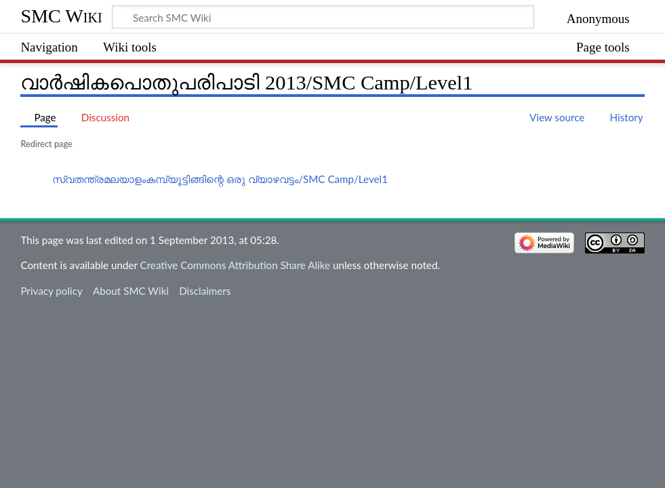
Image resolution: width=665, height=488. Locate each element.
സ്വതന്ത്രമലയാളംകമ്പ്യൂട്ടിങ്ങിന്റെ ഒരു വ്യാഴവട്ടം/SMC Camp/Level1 (220, 179)
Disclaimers (204, 291)
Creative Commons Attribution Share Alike (235, 265)
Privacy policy (51, 291)
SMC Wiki (61, 15)
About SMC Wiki (131, 291)
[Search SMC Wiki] (323, 17)
